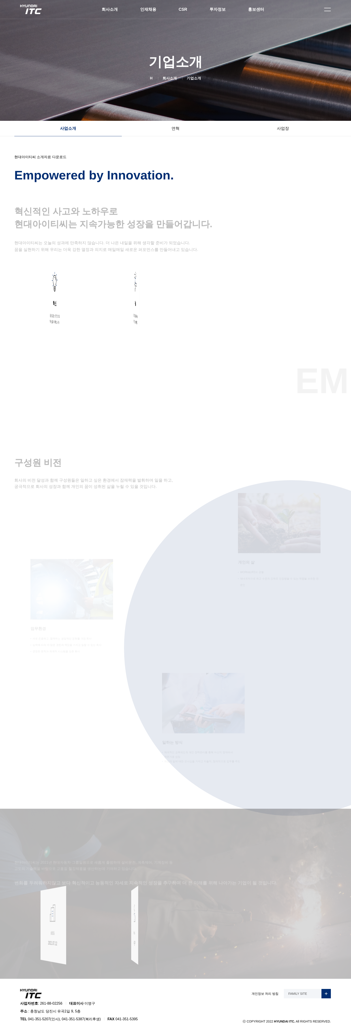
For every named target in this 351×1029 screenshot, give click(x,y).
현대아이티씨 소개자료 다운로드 (40, 157)
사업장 (283, 128)
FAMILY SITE (309, 990)
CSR (183, 9)
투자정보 (218, 9)
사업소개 (68, 128)
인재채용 (148, 9)
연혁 (175, 128)
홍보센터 (256, 9)
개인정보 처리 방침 (265, 990)
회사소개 (110, 9)
